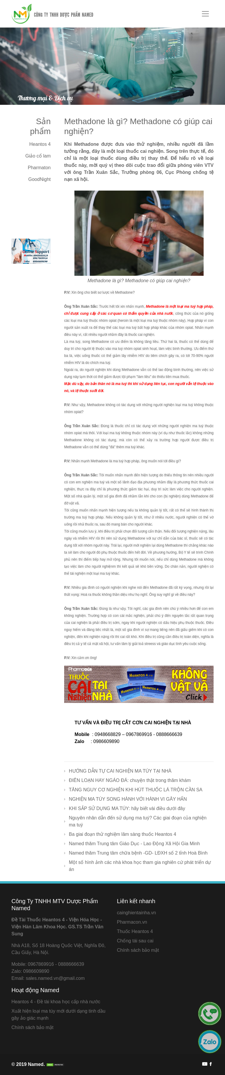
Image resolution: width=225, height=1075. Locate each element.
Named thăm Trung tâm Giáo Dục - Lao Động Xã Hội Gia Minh (134, 843)
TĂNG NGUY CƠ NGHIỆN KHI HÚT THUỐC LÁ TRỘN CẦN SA (135, 789)
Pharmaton (39, 167)
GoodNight (39, 179)
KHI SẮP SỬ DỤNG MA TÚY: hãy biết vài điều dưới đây (127, 808)
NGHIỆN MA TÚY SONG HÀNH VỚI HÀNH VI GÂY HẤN (128, 799)
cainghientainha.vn (136, 912)
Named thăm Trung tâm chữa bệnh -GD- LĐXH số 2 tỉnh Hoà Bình (138, 852)
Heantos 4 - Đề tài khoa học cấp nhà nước (55, 1001)
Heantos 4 (40, 144)
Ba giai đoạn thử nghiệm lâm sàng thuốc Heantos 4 (122, 834)
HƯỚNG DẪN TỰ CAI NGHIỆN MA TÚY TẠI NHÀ (120, 770)
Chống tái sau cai (135, 940)
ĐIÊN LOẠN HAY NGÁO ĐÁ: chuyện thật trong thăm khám (130, 780)
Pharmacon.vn (132, 922)
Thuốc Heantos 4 (135, 931)
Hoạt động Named (35, 990)
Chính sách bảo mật (138, 950)
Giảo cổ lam (38, 155)
